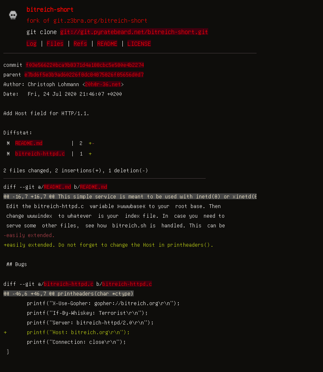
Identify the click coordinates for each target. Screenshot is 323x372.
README (107, 43)
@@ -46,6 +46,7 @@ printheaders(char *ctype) (68, 293)
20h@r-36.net (103, 84)
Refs (80, 43)
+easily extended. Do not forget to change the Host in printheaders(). (108, 245)
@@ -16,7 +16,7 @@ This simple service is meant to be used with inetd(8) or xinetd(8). (133, 196)
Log (31, 43)
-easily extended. (29, 235)
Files (55, 43)
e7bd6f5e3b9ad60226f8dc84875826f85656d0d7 (83, 74)
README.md (28, 143)
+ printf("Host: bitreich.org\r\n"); (66, 332)
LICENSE (139, 43)
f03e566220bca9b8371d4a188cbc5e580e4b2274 (85, 65)
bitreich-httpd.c (40, 153)
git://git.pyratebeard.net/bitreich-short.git (134, 31)
